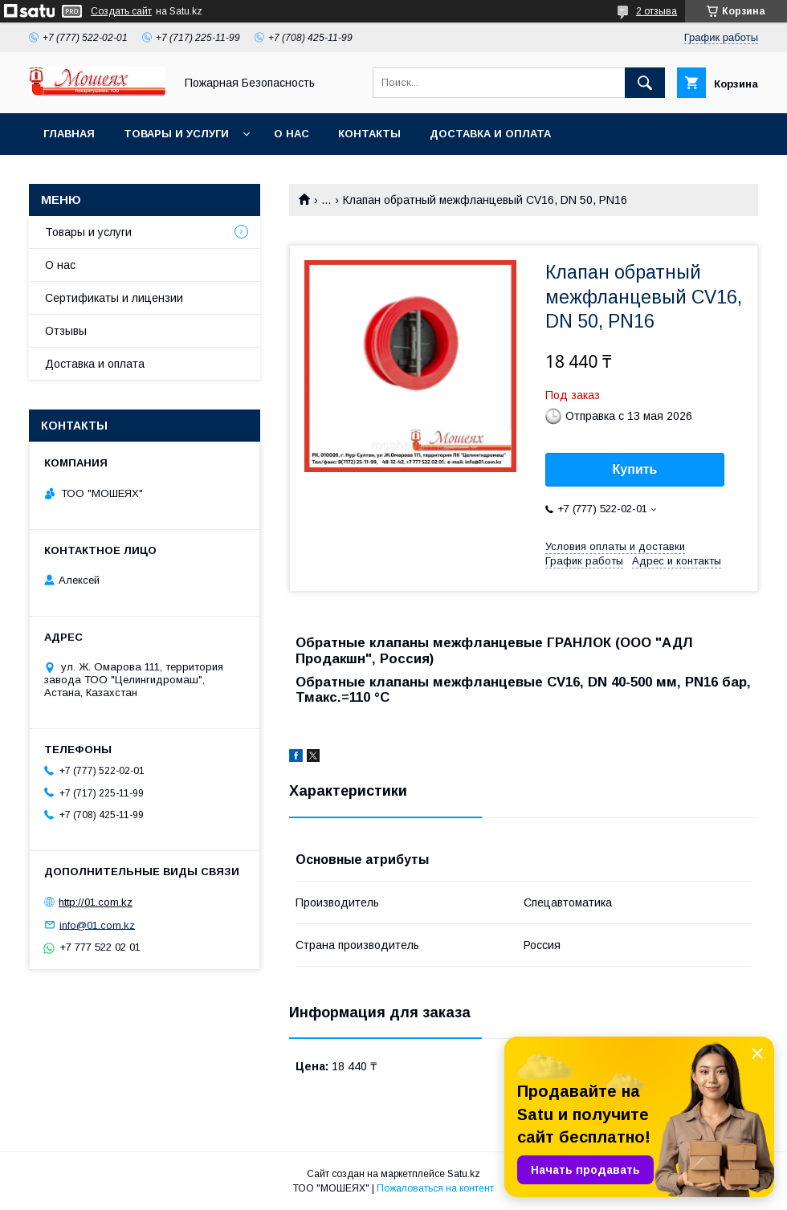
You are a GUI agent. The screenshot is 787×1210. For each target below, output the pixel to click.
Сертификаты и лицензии (114, 297)
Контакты (369, 134)
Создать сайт (121, 11)
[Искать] (645, 82)
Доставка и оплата (490, 134)
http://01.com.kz (96, 902)
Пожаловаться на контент (435, 1188)
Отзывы (66, 330)
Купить (635, 469)
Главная (69, 134)
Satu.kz (463, 1173)
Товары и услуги (176, 134)
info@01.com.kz (97, 925)
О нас (291, 134)
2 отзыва (656, 11)
